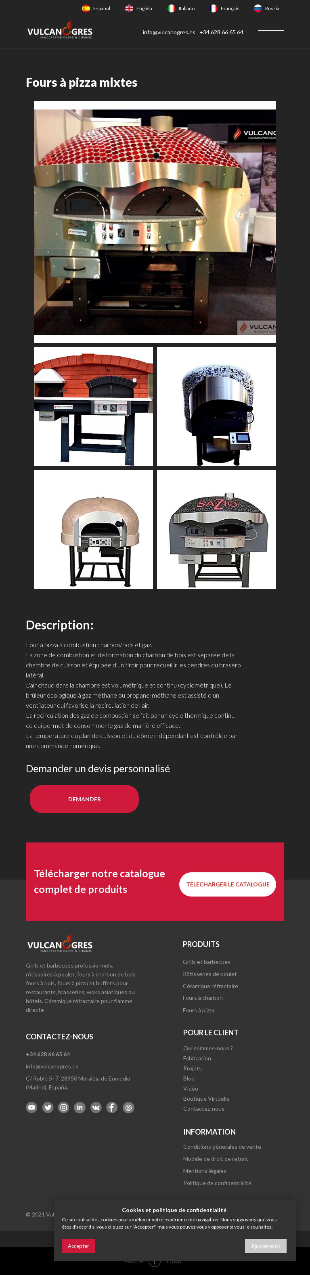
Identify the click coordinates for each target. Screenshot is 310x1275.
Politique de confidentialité (217, 1182)
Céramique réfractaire (210, 985)
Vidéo (190, 1088)
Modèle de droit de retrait (215, 1158)
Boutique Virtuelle (206, 1098)
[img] (86, 8)
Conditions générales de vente (222, 1146)
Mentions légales (204, 1170)
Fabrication (197, 1058)
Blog (189, 1078)
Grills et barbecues (206, 961)
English (144, 8)
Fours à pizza (198, 1010)
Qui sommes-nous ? (208, 1048)
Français (230, 8)
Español (101, 8)
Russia (272, 8)
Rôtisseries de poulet (210, 973)
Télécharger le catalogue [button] (228, 884)
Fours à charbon (203, 997)
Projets (192, 1068)
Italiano (187, 8)
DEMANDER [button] (84, 799)
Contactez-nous (203, 1108)
